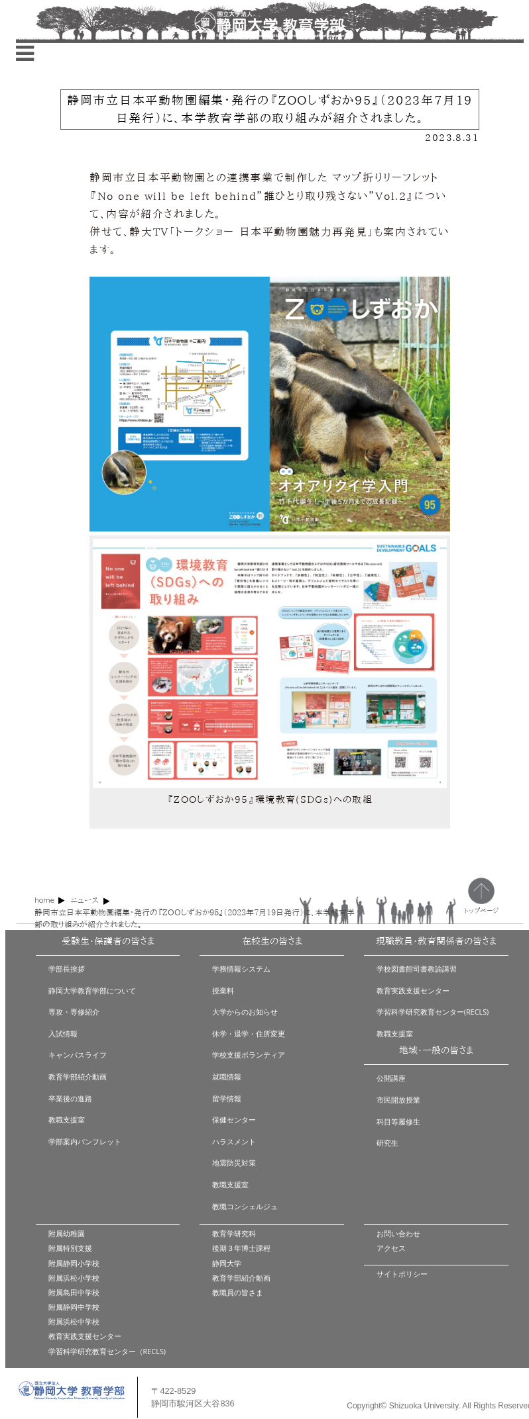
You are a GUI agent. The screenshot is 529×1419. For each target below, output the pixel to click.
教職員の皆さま (237, 1292)
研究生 (387, 1143)
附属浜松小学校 (73, 1278)
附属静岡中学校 (73, 1307)
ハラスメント (234, 1141)
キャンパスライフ (77, 1055)
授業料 (223, 990)
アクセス (391, 1248)
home (44, 900)
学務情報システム (241, 969)
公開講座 (391, 1078)
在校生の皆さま (272, 941)
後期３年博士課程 (241, 1248)
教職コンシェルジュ (245, 1206)
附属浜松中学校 (73, 1321)
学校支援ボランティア (248, 1055)
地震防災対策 (234, 1162)
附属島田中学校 (73, 1292)
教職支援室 (66, 1119)
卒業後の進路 (70, 1098)
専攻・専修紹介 (73, 1012)
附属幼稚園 (66, 1233)
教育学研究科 (234, 1233)
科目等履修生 (398, 1121)
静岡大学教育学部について (92, 990)
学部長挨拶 (66, 969)
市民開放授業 (398, 1100)
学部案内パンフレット (84, 1141)
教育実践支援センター (413, 990)
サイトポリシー (402, 1274)
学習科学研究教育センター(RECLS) (433, 1012)
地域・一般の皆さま (436, 1050)
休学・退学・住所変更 (248, 1033)
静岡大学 (226, 1263)
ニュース (84, 900)
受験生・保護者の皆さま (108, 941)
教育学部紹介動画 (77, 1076)
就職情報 (226, 1076)
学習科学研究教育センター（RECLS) (107, 1351)
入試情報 (63, 1033)
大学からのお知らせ (245, 1012)
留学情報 (226, 1098)
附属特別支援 (70, 1248)
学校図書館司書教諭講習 (417, 969)
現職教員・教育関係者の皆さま (436, 941)
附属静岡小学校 (73, 1263)
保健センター (234, 1119)
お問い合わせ (398, 1233)
